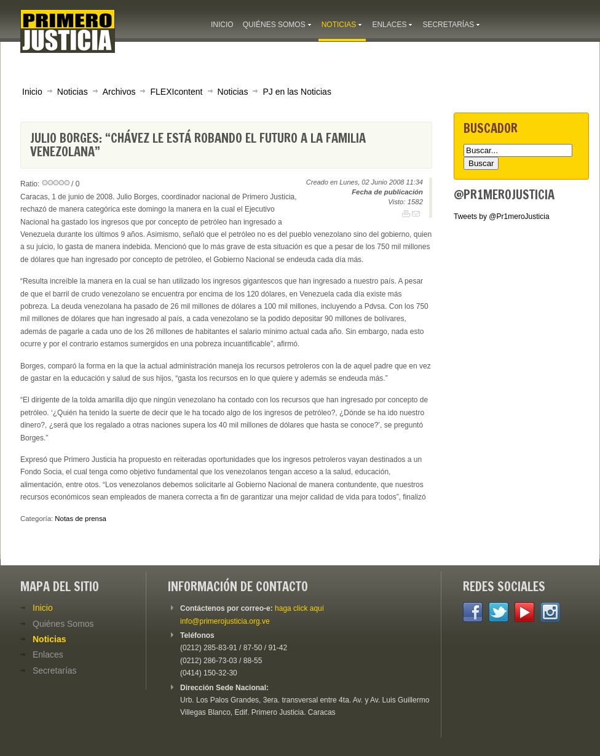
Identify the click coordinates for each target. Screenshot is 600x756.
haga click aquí (299, 608)
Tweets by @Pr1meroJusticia (502, 216)
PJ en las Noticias (296, 92)
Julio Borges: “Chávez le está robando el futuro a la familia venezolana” (198, 145)
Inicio (32, 92)
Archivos (119, 92)
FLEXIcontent (176, 92)
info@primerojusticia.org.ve (225, 621)
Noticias (72, 92)
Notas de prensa (80, 518)
